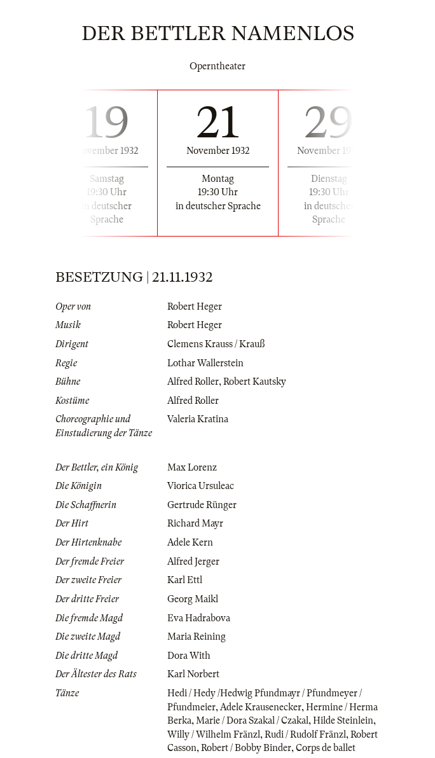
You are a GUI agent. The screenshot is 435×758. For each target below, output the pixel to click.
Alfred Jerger (193, 561)
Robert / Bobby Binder (246, 748)
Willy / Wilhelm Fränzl (213, 734)
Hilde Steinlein (343, 720)
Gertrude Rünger (202, 505)
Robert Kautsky (254, 381)
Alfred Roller (193, 381)
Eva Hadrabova (198, 618)
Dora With (189, 656)
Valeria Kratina (197, 419)
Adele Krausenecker (260, 707)
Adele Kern (190, 542)
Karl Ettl (184, 580)
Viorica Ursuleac (200, 486)
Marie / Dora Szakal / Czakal (252, 720)
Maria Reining (196, 636)
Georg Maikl (192, 599)
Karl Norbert (193, 674)
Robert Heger (194, 306)
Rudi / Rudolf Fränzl (305, 734)
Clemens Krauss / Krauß (216, 344)
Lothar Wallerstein (205, 363)
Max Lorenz (192, 467)
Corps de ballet (326, 748)
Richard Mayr (195, 523)
